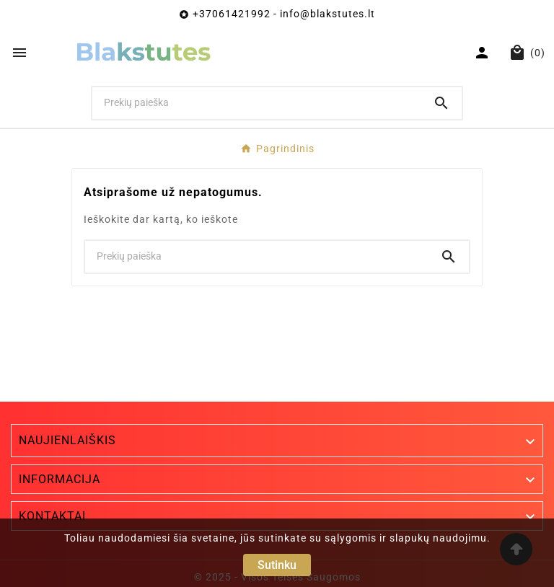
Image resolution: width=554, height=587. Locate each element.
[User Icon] (483, 52)
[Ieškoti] (257, 102)
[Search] (441, 103)
